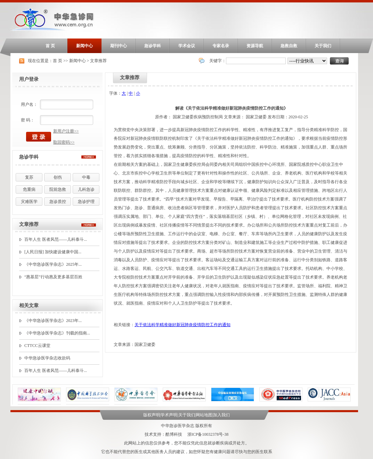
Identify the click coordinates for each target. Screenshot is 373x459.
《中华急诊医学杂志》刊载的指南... (57, 333)
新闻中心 (84, 45)
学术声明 (169, 415)
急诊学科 (152, 45)
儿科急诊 (86, 189)
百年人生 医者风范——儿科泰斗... (55, 239)
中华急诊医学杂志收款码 (47, 358)
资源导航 (254, 45)
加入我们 (221, 415)
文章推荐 (98, 60)
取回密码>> (64, 142)
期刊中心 (118, 45)
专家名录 (220, 45)
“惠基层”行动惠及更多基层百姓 (53, 276)
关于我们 (323, 45)
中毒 (86, 177)
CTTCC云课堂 (37, 345)
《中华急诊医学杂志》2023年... (53, 320)
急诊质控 (57, 201)
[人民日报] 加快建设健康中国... (52, 251)
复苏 (29, 177)
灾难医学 (29, 201)
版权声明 (151, 415)
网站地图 (204, 415)
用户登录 (29, 79)
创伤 (58, 177)
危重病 (29, 189)
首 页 (50, 45)
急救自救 (289, 45)
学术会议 (186, 45)
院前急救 (57, 189)
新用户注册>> (66, 131)
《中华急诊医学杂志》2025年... (53, 264)
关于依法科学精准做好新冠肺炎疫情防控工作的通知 (182, 324)
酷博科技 (173, 434)
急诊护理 (86, 201)
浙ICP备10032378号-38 (208, 434)
